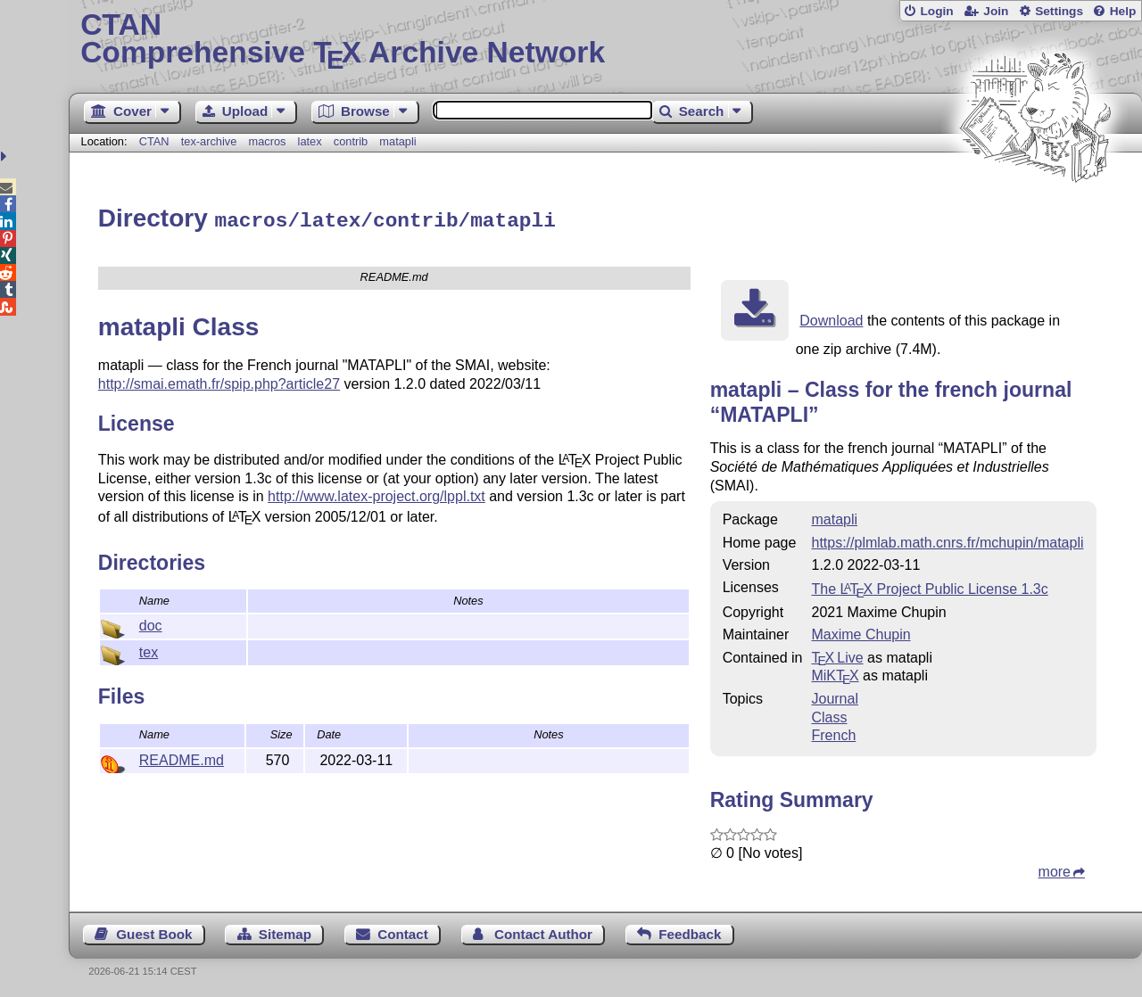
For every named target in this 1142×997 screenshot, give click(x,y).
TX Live (837, 655)
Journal (834, 696)
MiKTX (834, 672)
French (833, 732)
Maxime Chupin (860, 631)
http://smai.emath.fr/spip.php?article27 (219, 381)
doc (150, 622)
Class (829, 714)
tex (148, 649)
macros (267, 141)
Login (936, 11)
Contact (402, 931)
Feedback (689, 931)
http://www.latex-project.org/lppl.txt (376, 493)
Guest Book (154, 931)
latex (310, 141)
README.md (181, 757)
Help (1123, 11)
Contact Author (543, 931)
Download (831, 317)
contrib (351, 141)
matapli (397, 141)
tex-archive (209, 141)
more (1055, 869)
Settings (1059, 11)
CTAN (154, 141)
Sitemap (285, 931)
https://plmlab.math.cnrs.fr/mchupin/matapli (947, 540)
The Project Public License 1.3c (929, 586)
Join (995, 11)
